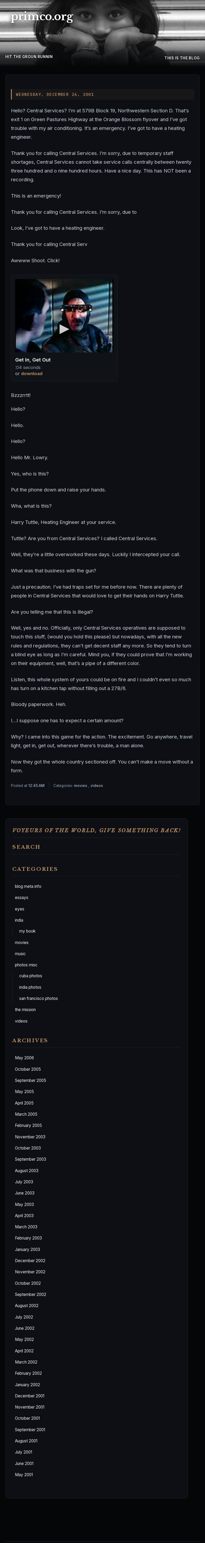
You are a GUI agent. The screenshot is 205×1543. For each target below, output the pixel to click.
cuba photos (30, 975)
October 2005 (28, 1069)
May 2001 (24, 1474)
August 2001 (26, 1440)
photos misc (26, 964)
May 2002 (24, 1339)
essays (21, 897)
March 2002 (26, 1362)
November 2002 (30, 1271)
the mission (25, 1009)
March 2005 (26, 1114)
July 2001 (23, 1452)
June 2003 (24, 1193)
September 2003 (30, 1159)
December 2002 (30, 1260)
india (19, 920)
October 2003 (28, 1148)
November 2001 (29, 1407)
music (20, 953)
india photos (30, 987)
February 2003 (28, 1238)
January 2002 (27, 1384)
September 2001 (30, 1429)
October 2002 (28, 1283)
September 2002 (30, 1294)
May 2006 (24, 1057)
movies (22, 942)
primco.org (42, 16)
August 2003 (26, 1170)
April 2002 (24, 1350)
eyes (19, 909)
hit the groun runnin (29, 57)
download (31, 373)
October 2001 (27, 1418)
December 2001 (29, 1395)
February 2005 (28, 1125)
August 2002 (26, 1305)
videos (21, 1021)
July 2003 (24, 1181)
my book (27, 931)
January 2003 (27, 1249)
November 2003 (30, 1136)
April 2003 (24, 1215)
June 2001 (24, 1463)
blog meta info (28, 886)
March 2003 (26, 1226)
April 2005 (24, 1103)
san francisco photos (38, 998)
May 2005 (24, 1091)
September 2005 (30, 1080)
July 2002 (24, 1317)
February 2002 (28, 1373)
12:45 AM (36, 785)
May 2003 (24, 1204)
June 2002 (24, 1328)
